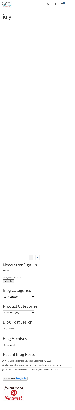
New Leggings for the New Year (19, 361)
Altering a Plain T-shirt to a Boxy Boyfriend (24, 365)
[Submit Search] (5, 328)
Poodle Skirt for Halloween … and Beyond (23, 370)
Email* (6, 270)
